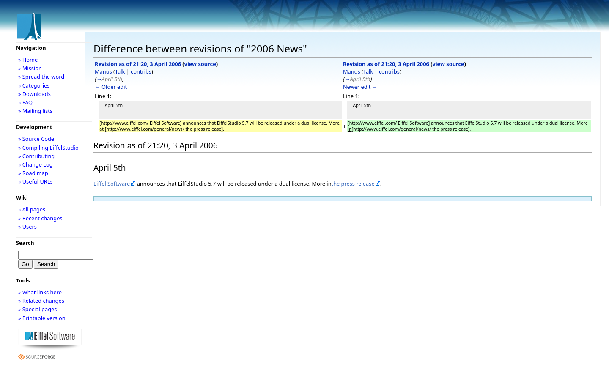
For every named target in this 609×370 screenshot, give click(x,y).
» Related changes (41, 300)
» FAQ (25, 102)
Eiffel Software (111, 183)
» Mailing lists (35, 111)
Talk (120, 71)
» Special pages (37, 309)
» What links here (40, 292)
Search (25, 243)
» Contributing (36, 156)
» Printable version (42, 318)
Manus (103, 71)
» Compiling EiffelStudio (48, 147)
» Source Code (36, 139)
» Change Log (35, 164)
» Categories (34, 85)
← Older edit (111, 86)
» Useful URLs (35, 181)
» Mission (30, 68)
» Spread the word (41, 76)
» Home (28, 59)
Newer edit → (360, 86)
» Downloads (34, 94)
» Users (27, 226)
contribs (141, 71)
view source (200, 64)
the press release (353, 183)
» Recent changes (40, 218)
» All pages (31, 209)
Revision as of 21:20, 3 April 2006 (138, 64)
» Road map (33, 173)
